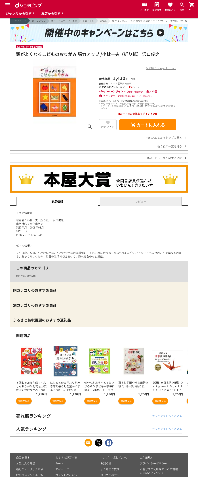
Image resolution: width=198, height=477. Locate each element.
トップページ (19, 21)
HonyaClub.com (26, 275)
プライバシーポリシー (153, 463)
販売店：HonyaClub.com (161, 68)
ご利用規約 (146, 457)
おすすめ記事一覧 (66, 457)
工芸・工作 (88, 21)
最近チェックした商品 (29, 469)
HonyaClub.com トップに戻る (164, 137)
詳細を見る (23, 401)
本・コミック (39, 21)
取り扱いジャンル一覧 (29, 475)
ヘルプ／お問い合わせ (114, 457)
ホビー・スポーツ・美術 (64, 21)
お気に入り (108, 127)
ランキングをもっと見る (167, 416)
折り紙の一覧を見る (169, 146)
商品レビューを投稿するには (164, 158)
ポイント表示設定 (66, 475)
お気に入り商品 (25, 463)
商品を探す (23, 457)
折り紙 (103, 21)
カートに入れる (147, 124)
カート (59, 463)
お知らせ (105, 463)
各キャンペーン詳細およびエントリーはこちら (128, 95)
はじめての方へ (109, 475)
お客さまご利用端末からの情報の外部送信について (159, 471)
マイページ (62, 469)
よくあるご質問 (109, 469)
